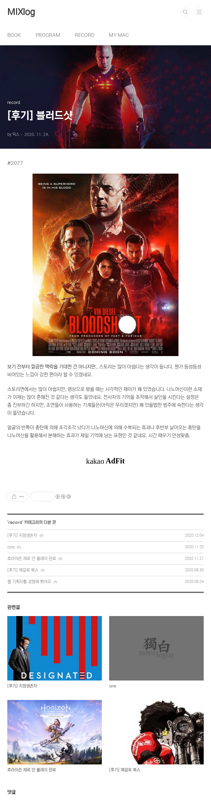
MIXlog (21, 12)
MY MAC (119, 35)
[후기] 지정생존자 (22, 535)
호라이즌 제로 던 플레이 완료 (31, 558)
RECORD (84, 35)
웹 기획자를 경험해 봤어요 (29, 581)
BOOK (14, 35)
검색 (185, 12)
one (11, 547)
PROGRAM (48, 35)
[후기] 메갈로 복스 (22, 570)
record (15, 522)
